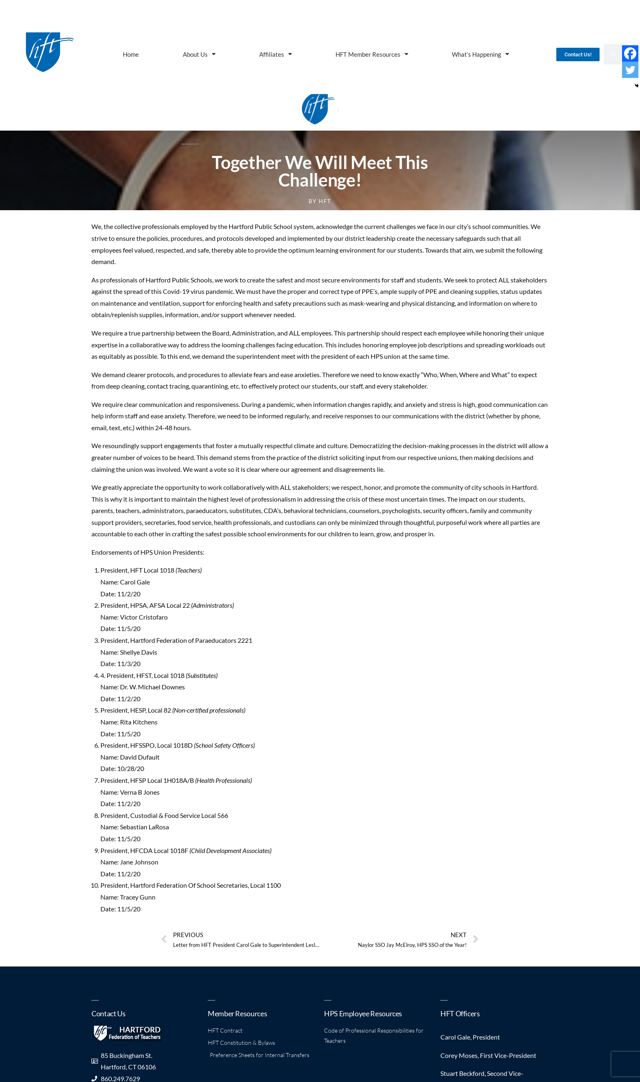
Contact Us (108, 1013)
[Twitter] (630, 70)
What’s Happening (480, 54)
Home (131, 54)
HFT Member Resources (372, 54)
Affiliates (275, 54)
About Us (199, 54)
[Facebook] (630, 53)
